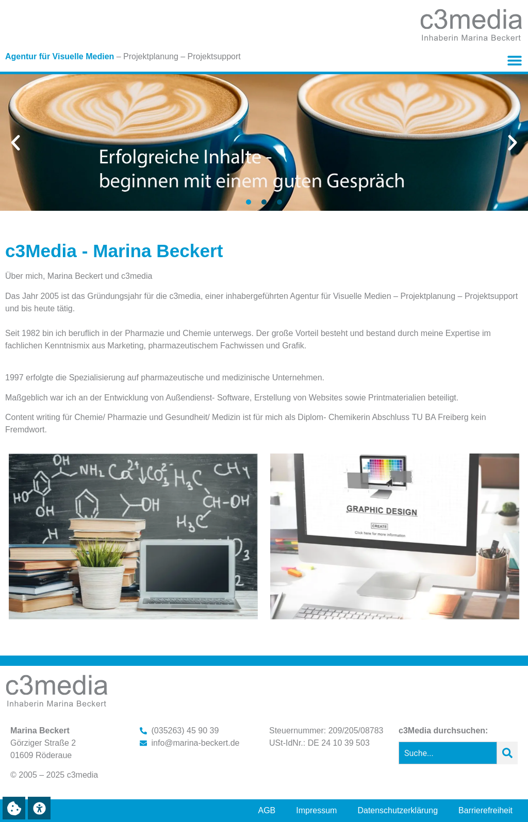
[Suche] (507, 753)
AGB (267, 810)
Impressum (316, 810)
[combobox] (448, 753)
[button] (514, 60)
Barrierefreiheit (485, 810)
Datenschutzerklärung (397, 810)
